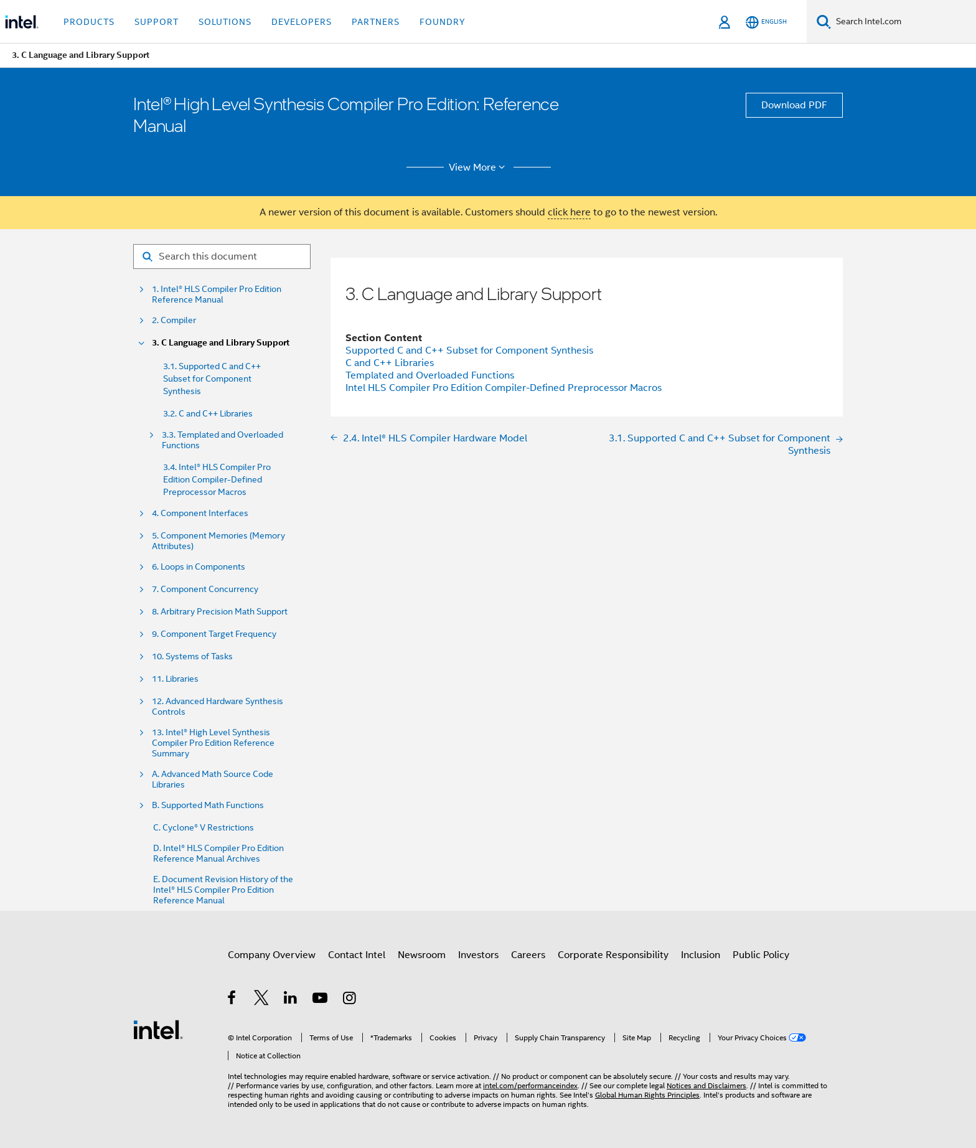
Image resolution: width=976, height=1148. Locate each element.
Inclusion (700, 955)
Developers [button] (301, 21)
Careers (528, 955)
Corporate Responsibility (613, 955)
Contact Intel (356, 955)
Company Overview (272, 955)
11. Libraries (175, 679)
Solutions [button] (225, 21)
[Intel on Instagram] (350, 1000)
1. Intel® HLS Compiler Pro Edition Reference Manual (216, 294)
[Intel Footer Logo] (158, 1029)
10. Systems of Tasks (192, 656)
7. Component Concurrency (205, 589)
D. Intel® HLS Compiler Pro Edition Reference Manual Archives (218, 853)
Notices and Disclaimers (706, 1085)
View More (479, 167)
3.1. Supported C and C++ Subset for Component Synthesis (212, 378)
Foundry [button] (443, 21)
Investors (478, 955)
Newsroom (422, 955)
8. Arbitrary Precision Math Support (220, 611)
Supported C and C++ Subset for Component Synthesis (469, 350)
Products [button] (89, 21)
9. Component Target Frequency (214, 634)
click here (569, 212)
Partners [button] (376, 21)
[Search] (824, 21)
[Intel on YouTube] (321, 1000)
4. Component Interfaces (200, 513)
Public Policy (761, 955)
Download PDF (794, 105)
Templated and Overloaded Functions (429, 375)
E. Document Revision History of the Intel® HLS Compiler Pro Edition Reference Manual (223, 890)
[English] (766, 22)
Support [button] (156, 21)
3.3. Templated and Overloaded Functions (222, 440)
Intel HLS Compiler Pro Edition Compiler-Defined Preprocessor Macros (503, 388)
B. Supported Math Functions (208, 805)
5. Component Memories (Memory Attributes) (218, 541)
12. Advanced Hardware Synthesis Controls (217, 706)
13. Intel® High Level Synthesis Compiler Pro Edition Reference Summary (213, 743)
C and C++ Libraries (389, 363)
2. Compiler (174, 320)
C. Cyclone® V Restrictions (203, 827)
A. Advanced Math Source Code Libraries (212, 779)
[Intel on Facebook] (232, 1000)
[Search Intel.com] (903, 21)
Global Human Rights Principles (647, 1094)
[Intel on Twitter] (261, 1000)
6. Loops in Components (198, 567)
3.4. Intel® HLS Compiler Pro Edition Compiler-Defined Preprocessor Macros (217, 479)
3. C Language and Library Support (220, 342)
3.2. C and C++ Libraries (208, 413)
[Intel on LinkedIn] (291, 1000)
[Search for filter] (222, 256)
